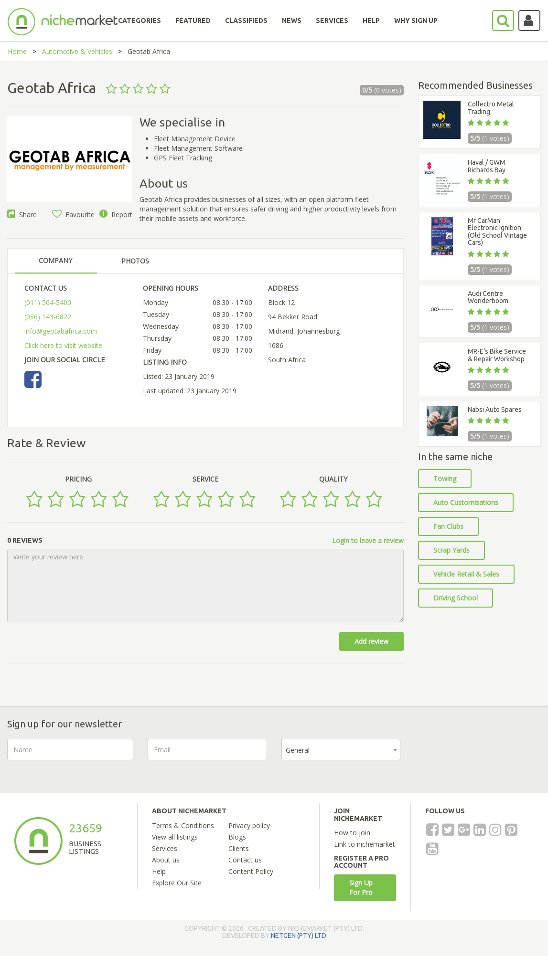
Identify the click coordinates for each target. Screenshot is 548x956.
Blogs (237, 836)
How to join (352, 832)
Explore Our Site (177, 882)
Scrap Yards (451, 550)
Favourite (73, 214)
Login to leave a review (368, 540)
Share (22, 214)
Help (159, 871)
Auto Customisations (465, 502)
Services (164, 848)
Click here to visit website (63, 345)
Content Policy (250, 871)
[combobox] (340, 749)
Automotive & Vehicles (77, 51)
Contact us (245, 859)
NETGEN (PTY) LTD (298, 935)
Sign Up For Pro (361, 887)
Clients (238, 848)
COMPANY (55, 260)
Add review (371, 641)
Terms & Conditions (183, 825)
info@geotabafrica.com (60, 331)
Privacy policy (249, 825)
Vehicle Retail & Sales (466, 573)
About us (166, 859)
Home (17, 51)
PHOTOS (135, 260)
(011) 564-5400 (47, 302)
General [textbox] (298, 750)
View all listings (175, 836)
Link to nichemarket (364, 844)
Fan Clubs (448, 526)
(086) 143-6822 (47, 316)
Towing (444, 478)
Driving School (455, 597)
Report (115, 214)
